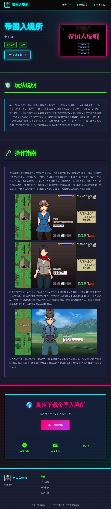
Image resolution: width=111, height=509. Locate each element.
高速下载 (100, 5)
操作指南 (83, 5)
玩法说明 (66, 5)
